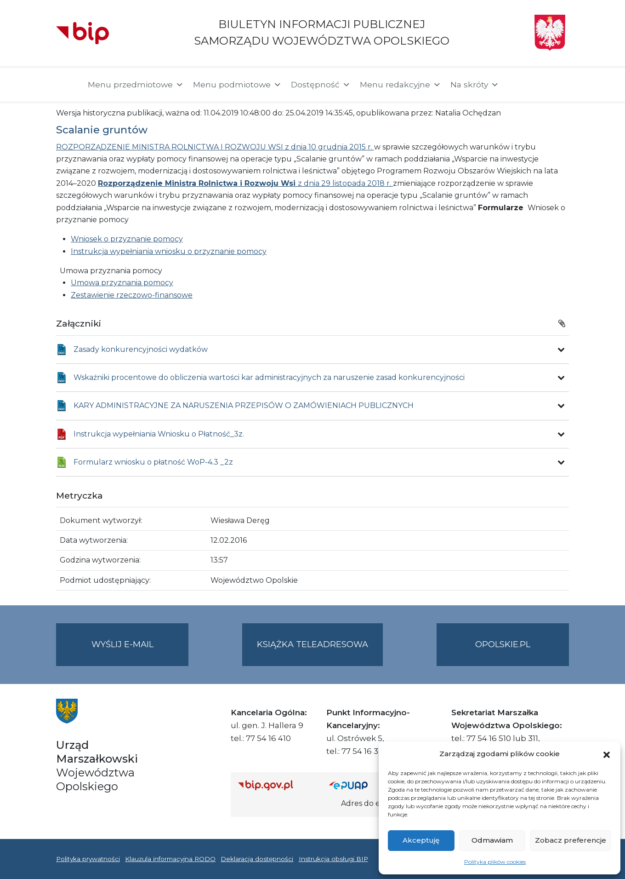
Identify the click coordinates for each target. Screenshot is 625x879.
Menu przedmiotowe (136, 84)
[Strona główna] (67, 84)
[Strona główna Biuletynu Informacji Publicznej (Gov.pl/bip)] (276, 785)
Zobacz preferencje (570, 840)
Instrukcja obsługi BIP (333, 858)
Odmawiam (492, 840)
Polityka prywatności (88, 858)
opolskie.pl (502, 644)
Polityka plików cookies (495, 861)
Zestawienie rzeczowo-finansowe (132, 295)
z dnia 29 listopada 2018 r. (245, 183)
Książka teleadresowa (312, 644)
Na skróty (474, 84)
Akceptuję (421, 840)
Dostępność (321, 84)
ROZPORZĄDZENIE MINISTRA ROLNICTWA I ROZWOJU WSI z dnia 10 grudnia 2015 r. (215, 147)
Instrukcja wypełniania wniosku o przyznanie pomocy (169, 251)
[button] (606, 753)
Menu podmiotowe (237, 84)
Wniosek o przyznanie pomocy (127, 239)
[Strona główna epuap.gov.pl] (359, 785)
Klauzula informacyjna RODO (170, 858)
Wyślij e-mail (140, 652)
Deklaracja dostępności (257, 858)
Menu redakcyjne (400, 84)
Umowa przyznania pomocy (122, 282)
